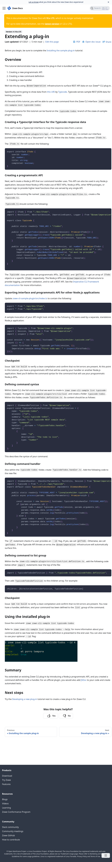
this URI (51, 91)
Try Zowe (6, 780)
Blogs (5, 799)
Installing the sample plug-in (61, 50)
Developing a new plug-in (24, 699)
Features (6, 784)
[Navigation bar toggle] (4, 8)
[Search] (100, 8)
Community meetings (12, 831)
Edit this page (52, 41)
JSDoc (83, 680)
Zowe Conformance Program (16, 811)
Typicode (62, 91)
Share (108, 41)
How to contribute (11, 839)
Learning (6, 807)
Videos (5, 803)
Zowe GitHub (8, 835)
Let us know (34, 2)
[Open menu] (106, 855)
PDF (76, 41)
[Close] (108, 2)
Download (7, 775)
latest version (52, 23)
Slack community (10, 827)
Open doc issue (91, 41)
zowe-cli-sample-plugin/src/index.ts (30, 298)
